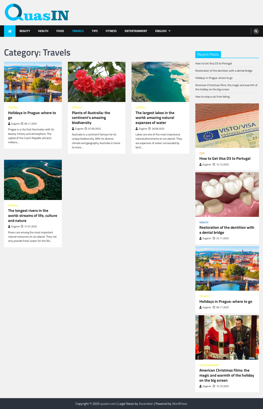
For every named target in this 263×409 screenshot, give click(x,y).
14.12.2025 (221, 164)
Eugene (14, 124)
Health (43, 31)
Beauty (25, 31)
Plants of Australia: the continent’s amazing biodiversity (91, 117)
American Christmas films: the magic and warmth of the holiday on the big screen (226, 87)
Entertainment (136, 31)
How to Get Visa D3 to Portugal (213, 63)
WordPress (179, 403)
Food (60, 31)
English (161, 31)
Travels (78, 31)
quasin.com (108, 403)
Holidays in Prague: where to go (32, 115)
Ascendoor (146, 403)
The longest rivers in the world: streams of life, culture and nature (32, 215)
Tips (95, 31)
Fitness (111, 31)
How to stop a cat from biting (212, 96)
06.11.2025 (221, 307)
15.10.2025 (221, 386)
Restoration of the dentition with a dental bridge (223, 70)
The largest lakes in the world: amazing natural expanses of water (155, 117)
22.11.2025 (221, 238)
